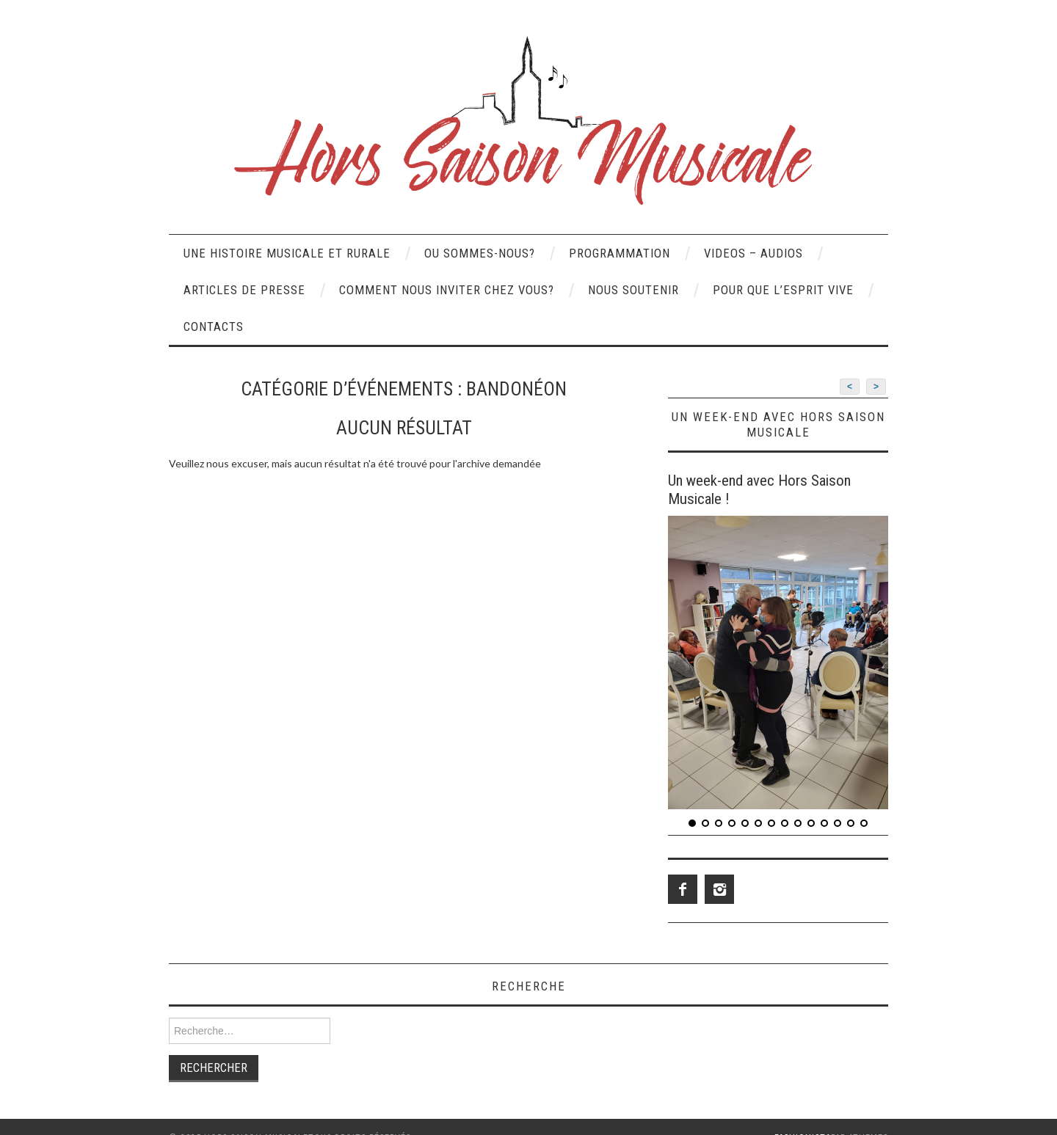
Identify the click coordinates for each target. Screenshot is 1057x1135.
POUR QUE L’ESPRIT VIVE (783, 289)
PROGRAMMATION (619, 253)
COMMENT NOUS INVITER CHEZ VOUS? (446, 289)
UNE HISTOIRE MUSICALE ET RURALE (287, 253)
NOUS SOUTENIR (633, 289)
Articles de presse (244, 289)
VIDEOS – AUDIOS (753, 253)
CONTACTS (214, 326)
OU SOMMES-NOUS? (479, 253)
